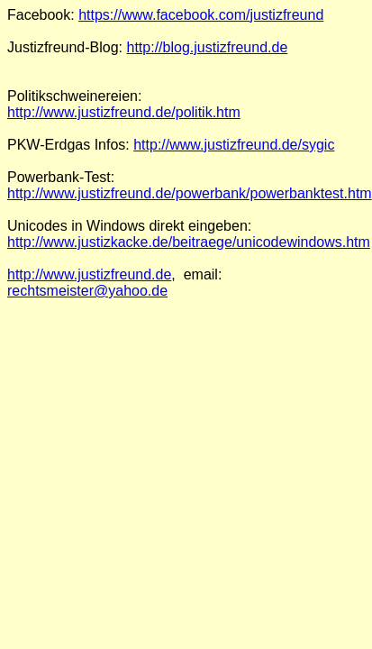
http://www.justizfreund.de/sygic (233, 144)
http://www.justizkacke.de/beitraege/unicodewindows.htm (188, 242)
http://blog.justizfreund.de (207, 47)
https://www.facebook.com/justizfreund (200, 15)
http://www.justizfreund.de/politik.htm (123, 112)
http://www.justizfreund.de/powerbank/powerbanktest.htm (189, 193)
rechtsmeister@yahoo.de (87, 290)
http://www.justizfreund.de (89, 274)
